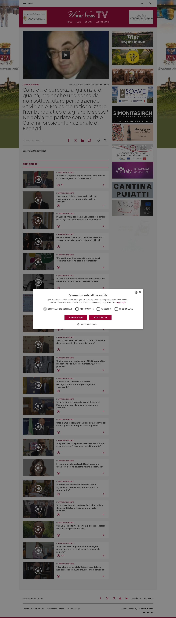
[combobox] (136, 292)
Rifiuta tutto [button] (100, 317)
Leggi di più (121, 302)
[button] (88, 324)
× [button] (140, 292)
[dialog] (88, 309)
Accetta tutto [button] (75, 317)
